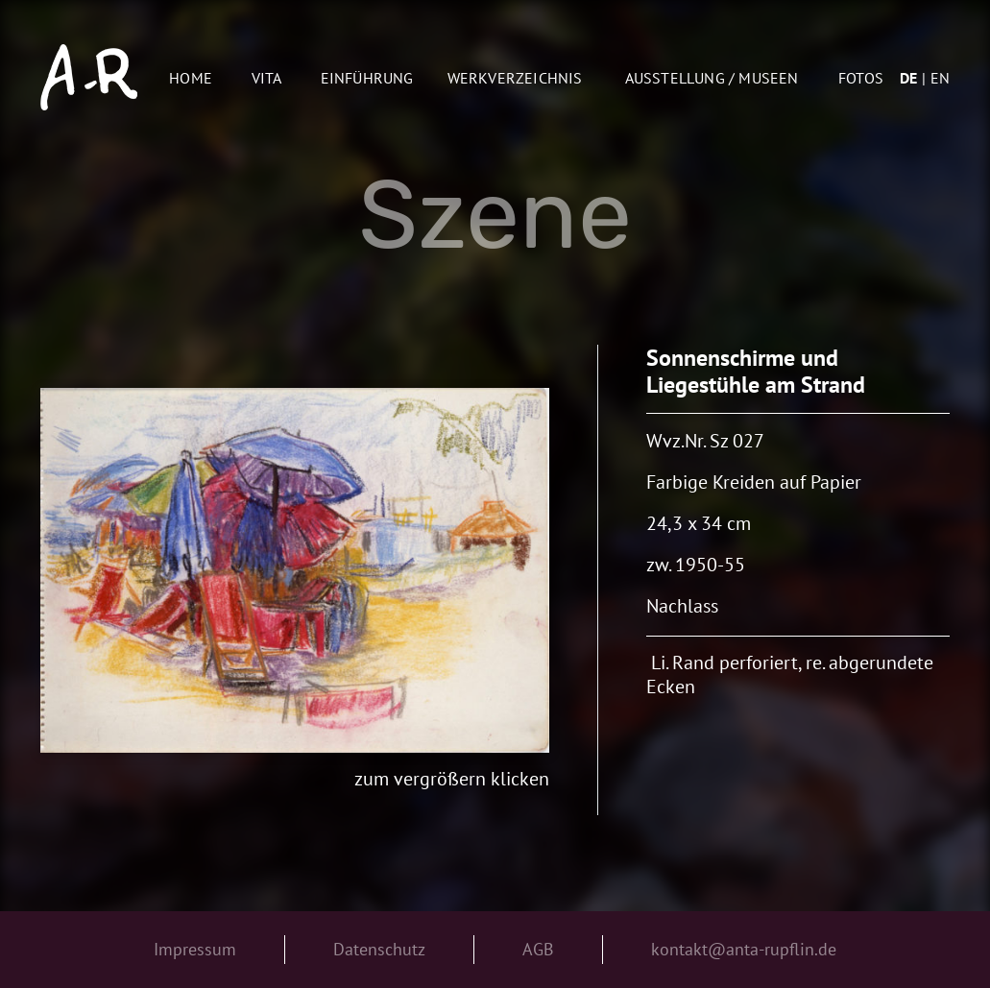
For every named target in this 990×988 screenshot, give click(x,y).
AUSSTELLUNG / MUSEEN (712, 77)
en (940, 77)
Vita (267, 77)
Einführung (367, 77)
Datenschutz (379, 949)
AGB (538, 949)
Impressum (195, 949)
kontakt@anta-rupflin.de (743, 949)
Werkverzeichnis (515, 77)
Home (190, 77)
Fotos (860, 77)
